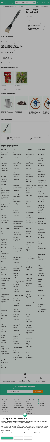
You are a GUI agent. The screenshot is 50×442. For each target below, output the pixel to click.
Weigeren (28, 438)
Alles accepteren (7, 438)
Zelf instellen (18, 438)
